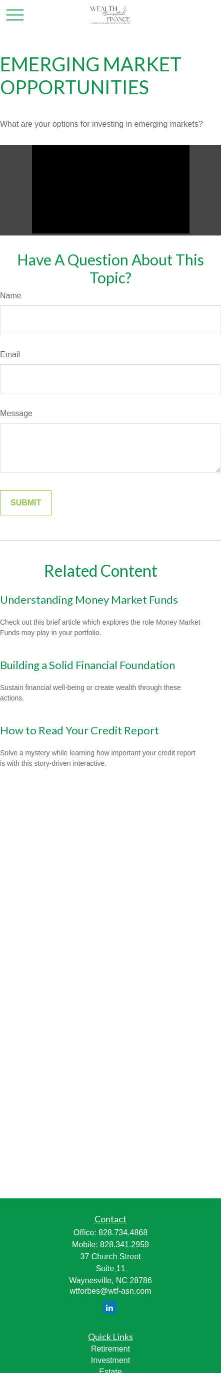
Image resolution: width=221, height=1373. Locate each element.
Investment (110, 1360)
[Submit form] (26, 502)
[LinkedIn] (109, 1307)
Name (11, 295)
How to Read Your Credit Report (79, 730)
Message (16, 413)
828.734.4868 (123, 1232)
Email (10, 354)
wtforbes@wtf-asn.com (111, 1291)
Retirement (110, 1349)
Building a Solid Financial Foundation (87, 665)
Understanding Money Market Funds (89, 599)
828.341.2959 (124, 1244)
